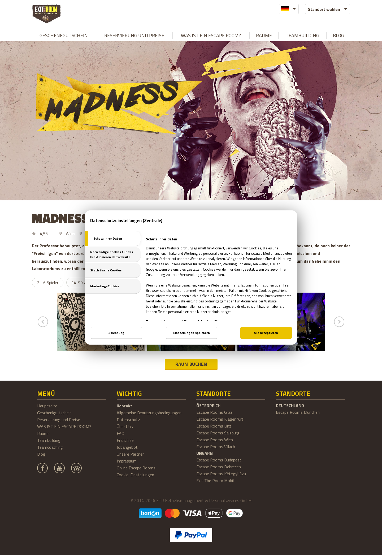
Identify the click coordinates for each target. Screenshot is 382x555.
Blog (338, 35)
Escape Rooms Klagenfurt (220, 419)
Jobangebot (127, 447)
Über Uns (125, 426)
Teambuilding (302, 35)
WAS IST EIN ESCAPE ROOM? (211, 35)
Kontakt (124, 406)
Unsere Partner (130, 454)
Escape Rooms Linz (213, 426)
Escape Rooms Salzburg (218, 433)
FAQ (120, 433)
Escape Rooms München (298, 412)
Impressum (127, 461)
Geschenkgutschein (64, 35)
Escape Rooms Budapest (218, 460)
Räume (264, 35)
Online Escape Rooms (136, 468)
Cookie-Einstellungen (135, 475)
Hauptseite (47, 406)
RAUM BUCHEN (191, 364)
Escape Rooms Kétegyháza (221, 473)
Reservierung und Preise (134, 35)
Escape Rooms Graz (214, 412)
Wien (70, 233)
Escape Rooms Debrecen (218, 467)
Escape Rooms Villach (215, 446)
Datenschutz (128, 419)
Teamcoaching (50, 447)
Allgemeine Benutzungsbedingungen (149, 412)
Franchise (125, 440)
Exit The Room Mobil (215, 480)
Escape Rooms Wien (214, 440)
